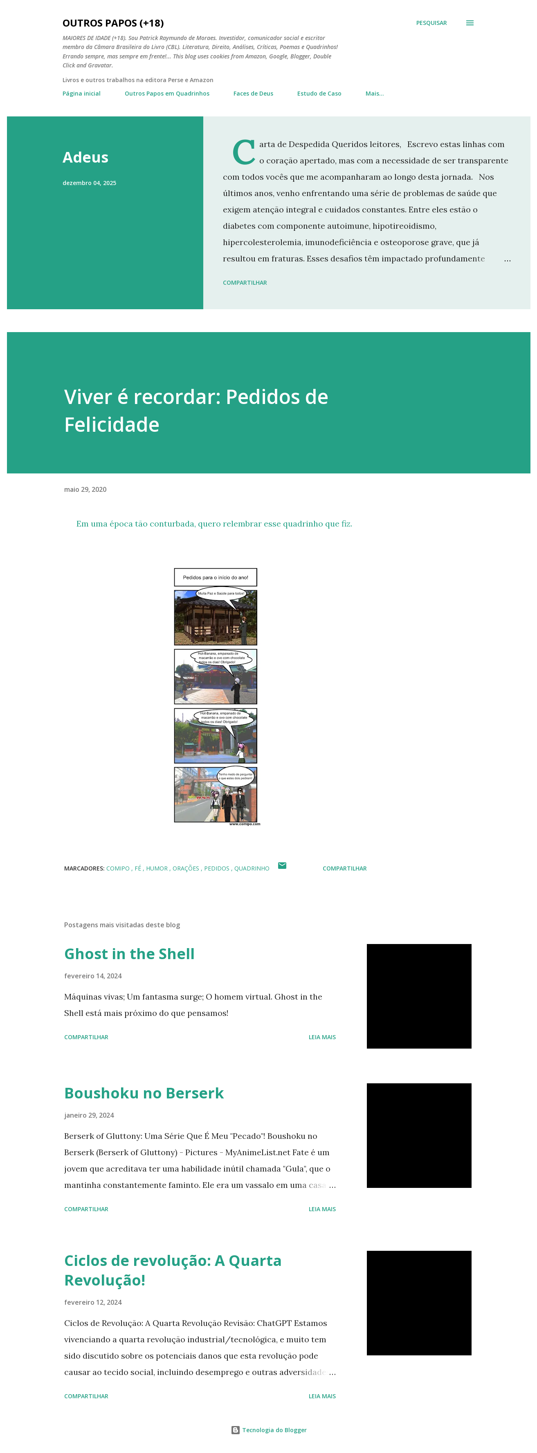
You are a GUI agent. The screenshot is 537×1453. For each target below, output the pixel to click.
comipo (118, 868)
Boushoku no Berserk (144, 1093)
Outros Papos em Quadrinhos (167, 93)
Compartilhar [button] (245, 282)
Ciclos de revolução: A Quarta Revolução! (173, 1270)
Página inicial (82, 93)
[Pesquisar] (431, 23)
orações (187, 868)
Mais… (375, 93)
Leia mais (322, 1037)
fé (139, 868)
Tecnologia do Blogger (269, 1430)
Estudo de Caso (319, 93)
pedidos (217, 868)
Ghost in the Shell (129, 954)
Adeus (85, 157)
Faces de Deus (253, 93)
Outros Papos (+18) (113, 22)
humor (157, 868)
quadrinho (252, 868)
